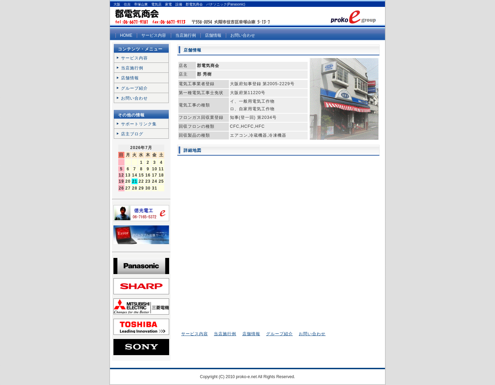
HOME (126, 35)
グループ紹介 (279, 333)
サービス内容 (153, 35)
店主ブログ (132, 134)
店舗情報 (213, 35)
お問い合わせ (242, 35)
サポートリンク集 (139, 124)
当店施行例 (185, 35)
